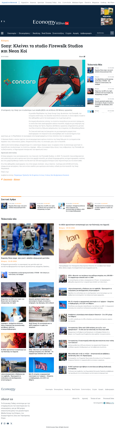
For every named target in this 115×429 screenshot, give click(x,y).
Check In (88, 2)
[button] (2, 33)
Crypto (68, 33)
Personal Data (108, 398)
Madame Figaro (77, 2)
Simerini (33, 2)
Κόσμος (5, 40)
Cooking (103, 2)
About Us (75, 398)
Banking (36, 33)
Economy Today (51, 2)
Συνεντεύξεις (58, 33)
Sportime (41, 2)
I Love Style (66, 2)
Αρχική (85, 398)
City (59, 2)
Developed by (104, 403)
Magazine (95, 2)
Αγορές (76, 33)
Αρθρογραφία (86, 33)
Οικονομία (11, 33)
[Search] (103, 33)
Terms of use (95, 398)
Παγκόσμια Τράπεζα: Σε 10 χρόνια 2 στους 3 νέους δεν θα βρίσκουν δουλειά (41, 175)
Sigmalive (25, 2)
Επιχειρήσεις (24, 33)
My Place (111, 2)
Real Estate (46, 33)
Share (82, 57)
